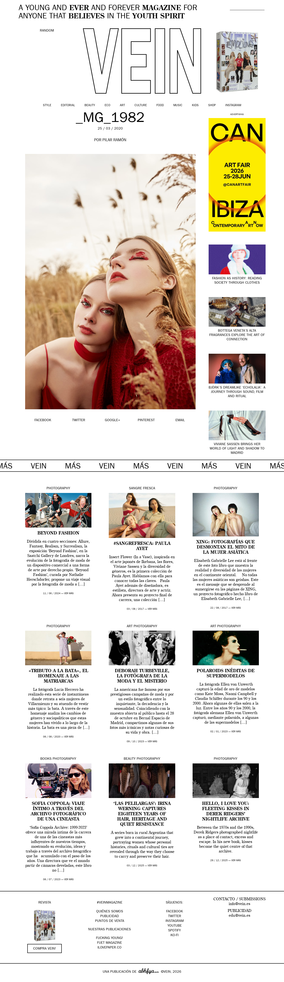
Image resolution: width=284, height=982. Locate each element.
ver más (69, 593)
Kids (195, 105)
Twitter (174, 916)
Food (160, 105)
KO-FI (174, 935)
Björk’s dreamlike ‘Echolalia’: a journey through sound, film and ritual (237, 392)
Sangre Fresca (142, 488)
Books (46, 759)
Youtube (174, 926)
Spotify (174, 930)
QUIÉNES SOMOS (109, 911)
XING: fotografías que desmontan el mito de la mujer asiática (225, 547)
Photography (58, 488)
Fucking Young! (109, 938)
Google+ (8, 979)
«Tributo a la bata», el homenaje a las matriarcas (58, 676)
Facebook (174, 911)
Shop (212, 105)
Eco (107, 105)
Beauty (89, 105)
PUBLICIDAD (109, 916)
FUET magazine (109, 943)
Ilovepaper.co (109, 948)
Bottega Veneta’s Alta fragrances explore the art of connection (237, 335)
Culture (141, 105)
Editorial (68, 105)
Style (47, 105)
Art (122, 105)
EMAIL (180, 420)
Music (177, 105)
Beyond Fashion (58, 533)
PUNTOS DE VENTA (109, 921)
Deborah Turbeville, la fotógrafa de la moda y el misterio (142, 676)
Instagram (233, 105)
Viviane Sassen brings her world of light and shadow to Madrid (237, 449)
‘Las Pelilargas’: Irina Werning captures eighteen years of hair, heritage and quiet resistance (142, 814)
